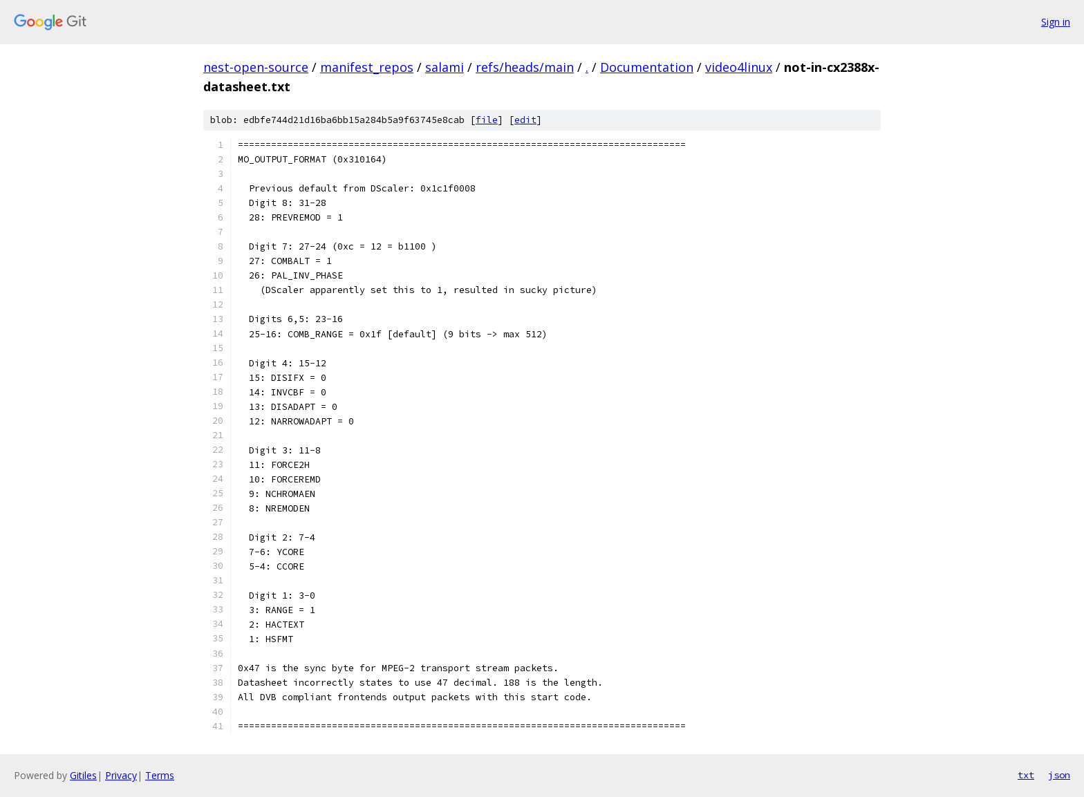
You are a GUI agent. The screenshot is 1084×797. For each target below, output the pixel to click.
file (487, 120)
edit (525, 120)
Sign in (1055, 21)
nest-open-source (255, 67)
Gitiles (83, 775)
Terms (159, 775)
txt (1026, 775)
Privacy (121, 775)
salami (444, 67)
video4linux (738, 67)
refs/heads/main (525, 67)
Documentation (646, 67)
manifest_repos (366, 67)
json (1059, 775)
